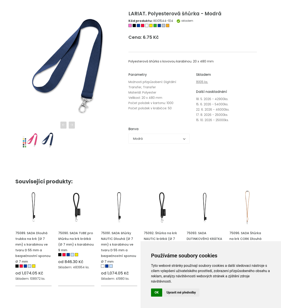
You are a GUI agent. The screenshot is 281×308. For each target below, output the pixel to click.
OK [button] (157, 292)
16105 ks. (202, 82)
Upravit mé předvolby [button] (181, 292)
